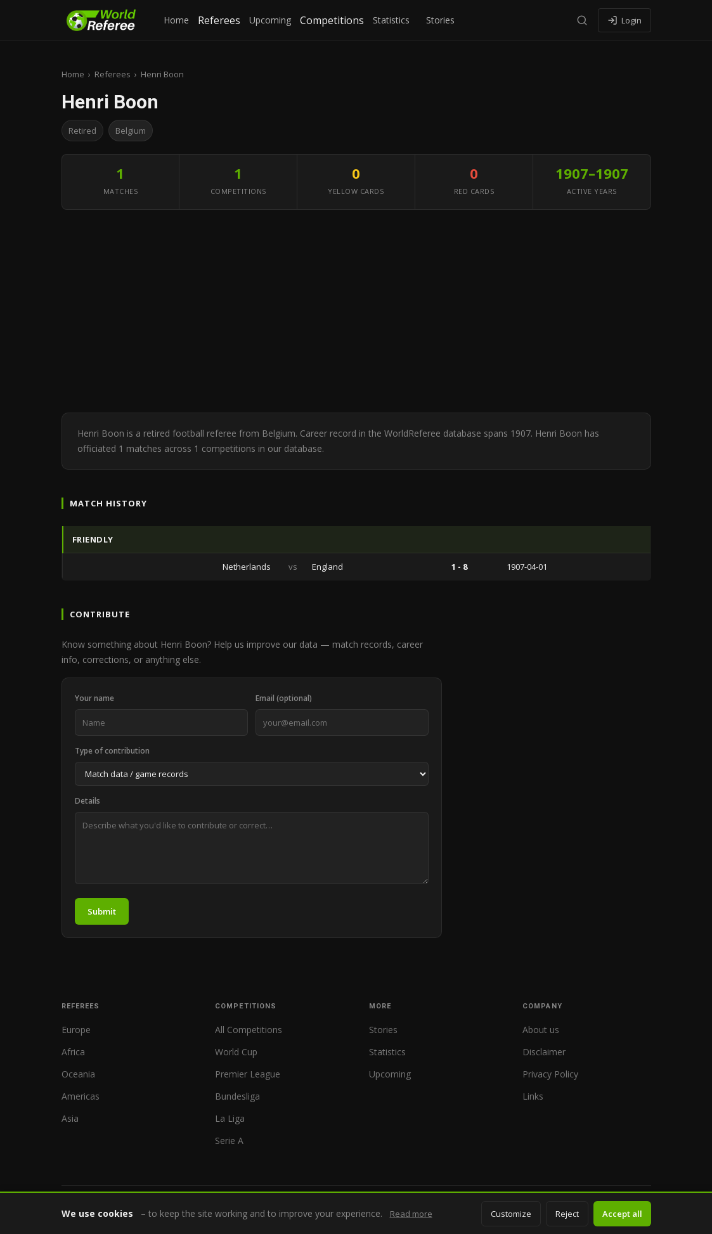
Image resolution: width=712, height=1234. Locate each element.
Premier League (247, 1074)
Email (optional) (284, 698)
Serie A (229, 1140)
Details (87, 800)
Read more (411, 1213)
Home (176, 20)
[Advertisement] (356, 311)
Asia (70, 1118)
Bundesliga (237, 1096)
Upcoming (270, 20)
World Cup (236, 1052)
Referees (219, 20)
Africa (73, 1052)
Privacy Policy (550, 1074)
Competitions (332, 20)
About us (540, 1030)
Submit (101, 911)
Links (532, 1096)
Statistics (391, 20)
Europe (76, 1030)
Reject (567, 1213)
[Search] (582, 20)
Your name (94, 698)
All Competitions (248, 1030)
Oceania (78, 1074)
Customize (511, 1213)
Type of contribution (112, 750)
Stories (440, 20)
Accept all (622, 1213)
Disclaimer (544, 1052)
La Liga (230, 1118)
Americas (80, 1096)
